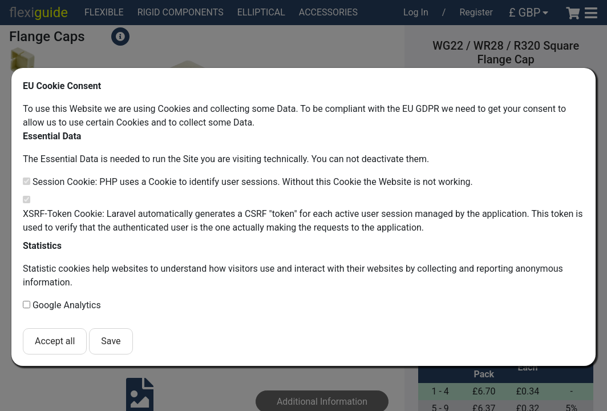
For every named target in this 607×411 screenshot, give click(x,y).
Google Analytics (67, 305)
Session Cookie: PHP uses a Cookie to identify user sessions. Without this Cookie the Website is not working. (253, 181)
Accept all (55, 341)
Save (110, 341)
